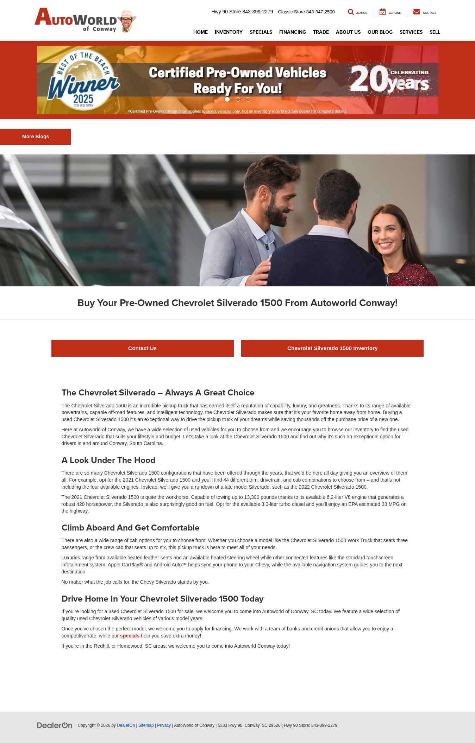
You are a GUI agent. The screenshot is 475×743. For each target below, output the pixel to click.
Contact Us (142, 348)
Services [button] (411, 32)
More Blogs (35, 136)
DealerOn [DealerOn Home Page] (126, 725)
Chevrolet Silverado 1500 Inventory (332, 348)
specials (129, 636)
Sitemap (146, 725)
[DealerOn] (55, 725)
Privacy (164, 725)
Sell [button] (435, 32)
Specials (261, 32)
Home (200, 32)
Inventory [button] (229, 32)
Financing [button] (292, 32)
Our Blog (380, 32)
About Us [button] (348, 32)
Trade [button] (321, 32)
